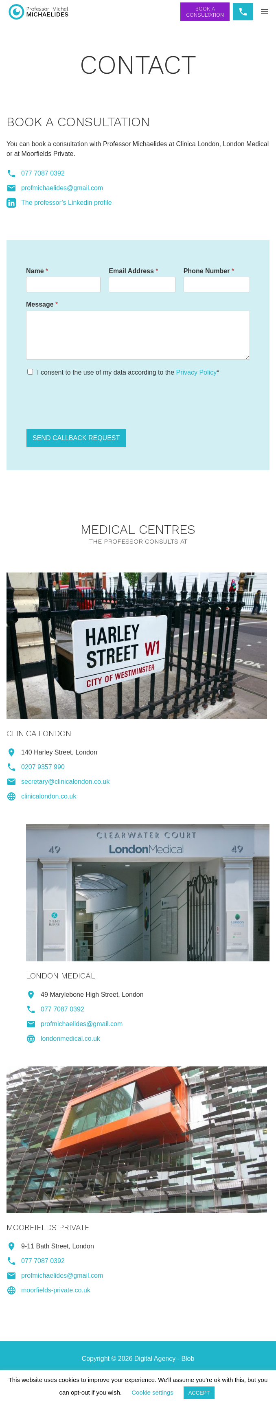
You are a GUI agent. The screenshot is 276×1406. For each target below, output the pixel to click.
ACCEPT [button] (199, 1393)
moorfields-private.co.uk (55, 1290)
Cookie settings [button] (152, 1392)
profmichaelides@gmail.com (62, 187)
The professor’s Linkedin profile (66, 202)
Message (42, 304)
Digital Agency (154, 1358)
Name (37, 271)
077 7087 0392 (43, 173)
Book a (205, 12)
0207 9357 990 (43, 766)
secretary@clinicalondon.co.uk (65, 781)
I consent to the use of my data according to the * (128, 372)
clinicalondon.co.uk (48, 796)
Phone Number (209, 271)
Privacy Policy (196, 372)
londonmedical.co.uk (70, 1038)
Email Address (133, 271)
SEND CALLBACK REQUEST (76, 437)
